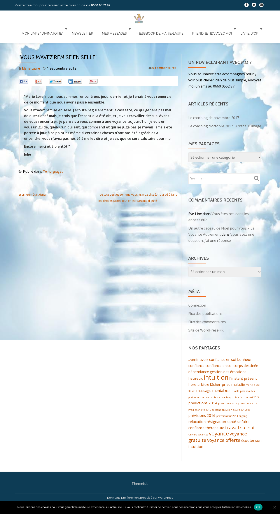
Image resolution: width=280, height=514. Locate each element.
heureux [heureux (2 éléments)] (195, 361)
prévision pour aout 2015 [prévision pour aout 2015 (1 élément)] (236, 394)
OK (258, 507)
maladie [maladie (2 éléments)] (238, 367)
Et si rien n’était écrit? (32, 177)
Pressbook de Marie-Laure (166, 33)
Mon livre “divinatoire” (52, 33)
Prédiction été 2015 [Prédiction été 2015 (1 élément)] (199, 394)
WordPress (165, 484)
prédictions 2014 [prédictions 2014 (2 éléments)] (202, 387)
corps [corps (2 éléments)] (238, 348)
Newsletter (91, 33)
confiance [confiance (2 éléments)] (196, 348)
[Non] (274, 507)
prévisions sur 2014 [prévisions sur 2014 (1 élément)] (227, 400)
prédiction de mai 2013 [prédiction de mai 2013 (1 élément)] (245, 381)
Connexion (197, 287)
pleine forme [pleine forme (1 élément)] (196, 381)
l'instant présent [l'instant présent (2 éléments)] (243, 361)
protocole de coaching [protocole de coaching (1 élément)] (218, 381)
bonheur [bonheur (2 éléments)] (244, 341)
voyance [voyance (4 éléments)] (219, 419)
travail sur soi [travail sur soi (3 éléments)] (239, 413)
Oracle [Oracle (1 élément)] (235, 374)
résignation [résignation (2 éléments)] (216, 406)
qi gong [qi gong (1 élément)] (243, 400)
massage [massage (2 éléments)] (203, 374)
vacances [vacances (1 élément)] (203, 420)
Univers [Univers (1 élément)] (192, 420)
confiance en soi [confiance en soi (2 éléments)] (219, 348)
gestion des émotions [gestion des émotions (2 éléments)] (228, 354)
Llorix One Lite (116, 484)
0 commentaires (160, 50)
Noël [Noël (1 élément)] (228, 374)
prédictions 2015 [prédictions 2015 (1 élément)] (227, 387)
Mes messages (122, 33)
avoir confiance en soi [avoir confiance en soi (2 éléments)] (218, 341)
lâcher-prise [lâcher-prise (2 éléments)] (220, 367)
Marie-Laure (32, 50)
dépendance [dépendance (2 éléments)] (198, 354)
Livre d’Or (255, 33)
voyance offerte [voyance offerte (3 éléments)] (223, 427)
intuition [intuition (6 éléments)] (216, 360)
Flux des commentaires (207, 304)
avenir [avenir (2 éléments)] (193, 341)
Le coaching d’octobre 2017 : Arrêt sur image (224, 108)
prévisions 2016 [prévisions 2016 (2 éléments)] (201, 400)
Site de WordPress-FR (206, 312)
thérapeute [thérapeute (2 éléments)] (214, 413)
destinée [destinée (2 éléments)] (251, 348)
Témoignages (54, 153)
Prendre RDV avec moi (218, 33)
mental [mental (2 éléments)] (218, 374)
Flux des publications (205, 296)
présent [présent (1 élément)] (216, 394)
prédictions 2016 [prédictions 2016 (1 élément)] (247, 387)
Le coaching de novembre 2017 (213, 100)
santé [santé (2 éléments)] (231, 406)
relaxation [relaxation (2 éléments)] (197, 406)
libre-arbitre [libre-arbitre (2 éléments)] (198, 367)
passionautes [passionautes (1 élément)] (247, 374)
